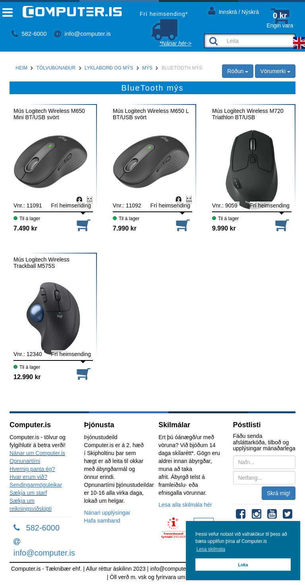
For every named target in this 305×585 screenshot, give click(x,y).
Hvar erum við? (28, 477)
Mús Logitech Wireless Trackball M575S (41, 263)
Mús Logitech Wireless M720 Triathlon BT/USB (248, 114)
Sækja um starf (28, 493)
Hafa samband (102, 520)
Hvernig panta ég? (32, 469)
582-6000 (29, 33)
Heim (21, 68)
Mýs (147, 68)
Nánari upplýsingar (107, 512)
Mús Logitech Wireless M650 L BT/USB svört (151, 114)
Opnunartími (25, 461)
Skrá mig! (278, 493)
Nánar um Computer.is (37, 453)
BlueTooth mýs (182, 68)
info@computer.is (82, 33)
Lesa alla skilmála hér (185, 505)
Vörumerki (275, 71)
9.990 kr (224, 228)
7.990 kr (125, 228)
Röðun (237, 71)
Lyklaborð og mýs (109, 68)
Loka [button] (243, 564)
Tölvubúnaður (56, 68)
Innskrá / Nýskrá (233, 10)
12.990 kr (27, 377)
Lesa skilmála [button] (210, 549)
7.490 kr (25, 228)
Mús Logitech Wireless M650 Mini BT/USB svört (49, 114)
